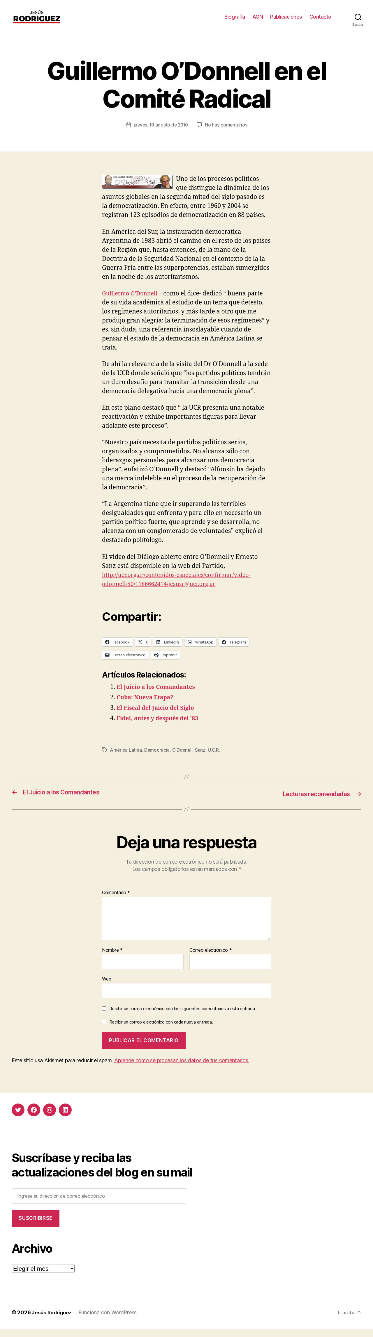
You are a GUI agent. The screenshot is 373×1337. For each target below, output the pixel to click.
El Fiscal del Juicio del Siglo (158, 717)
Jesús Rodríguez (53, 1321)
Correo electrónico (210, 958)
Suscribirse (35, 1226)
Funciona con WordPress (110, 1321)
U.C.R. (215, 759)
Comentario (116, 900)
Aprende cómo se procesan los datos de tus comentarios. (181, 1068)
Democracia (157, 759)
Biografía (234, 21)
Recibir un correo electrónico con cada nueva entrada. (161, 1030)
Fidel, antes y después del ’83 (161, 727)
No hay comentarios (227, 133)
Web (106, 987)
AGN (257, 21)
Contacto (320, 21)
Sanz (201, 759)
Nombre (112, 958)
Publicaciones (286, 21)
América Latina (126, 759)
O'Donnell (183, 759)
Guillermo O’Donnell (132, 302)
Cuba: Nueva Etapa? (147, 706)
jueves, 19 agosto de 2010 (160, 133)
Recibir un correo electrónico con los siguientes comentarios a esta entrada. (182, 1016)
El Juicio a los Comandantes (159, 696)
